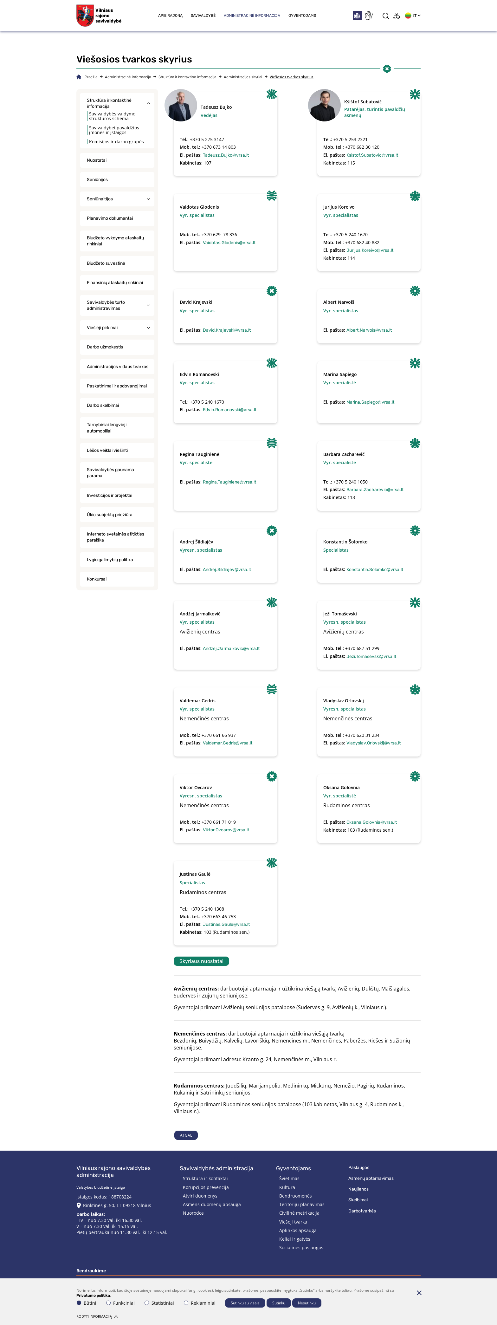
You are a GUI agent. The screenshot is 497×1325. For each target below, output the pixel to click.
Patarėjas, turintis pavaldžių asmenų (374, 112)
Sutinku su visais (245, 1303)
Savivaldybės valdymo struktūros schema (112, 116)
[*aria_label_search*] (386, 15)
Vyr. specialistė (339, 383)
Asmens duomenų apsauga (212, 1204)
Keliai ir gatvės (294, 1239)
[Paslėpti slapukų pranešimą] (419, 1292)
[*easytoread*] (357, 15)
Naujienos (358, 1189)
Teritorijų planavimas (302, 1204)
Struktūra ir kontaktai (205, 1178)
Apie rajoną (170, 15)
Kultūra (287, 1187)
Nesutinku (307, 1303)
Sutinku (278, 1303)
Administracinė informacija (252, 15)
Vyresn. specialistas (201, 550)
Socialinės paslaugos (301, 1247)
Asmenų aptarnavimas (371, 1178)
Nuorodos (193, 1213)
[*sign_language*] (368, 15)
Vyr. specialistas (197, 215)
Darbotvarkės (362, 1211)
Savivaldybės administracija (216, 1168)
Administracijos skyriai (243, 77)
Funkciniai (120, 1303)
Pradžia (91, 77)
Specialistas (336, 550)
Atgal (186, 1135)
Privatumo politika (93, 1295)
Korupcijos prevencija (206, 1187)
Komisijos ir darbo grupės (116, 141)
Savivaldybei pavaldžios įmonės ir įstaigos (114, 130)
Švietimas (289, 1178)
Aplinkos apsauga (298, 1230)
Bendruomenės (295, 1196)
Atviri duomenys (200, 1196)
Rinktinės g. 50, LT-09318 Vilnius (117, 1205)
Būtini (86, 1303)
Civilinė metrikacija (299, 1213)
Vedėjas (209, 115)
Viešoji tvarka (293, 1222)
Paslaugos (358, 1167)
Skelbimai (358, 1200)
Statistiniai (159, 1303)
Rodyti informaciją (97, 1316)
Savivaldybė (203, 15)
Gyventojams (302, 15)
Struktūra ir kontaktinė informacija (187, 77)
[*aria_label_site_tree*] (397, 15)
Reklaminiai (200, 1303)
